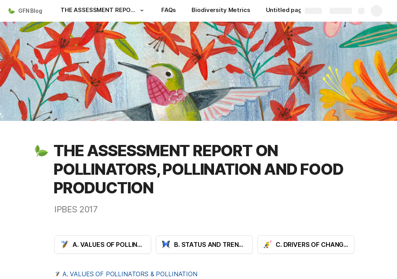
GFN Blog (30, 10)
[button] (142, 10)
